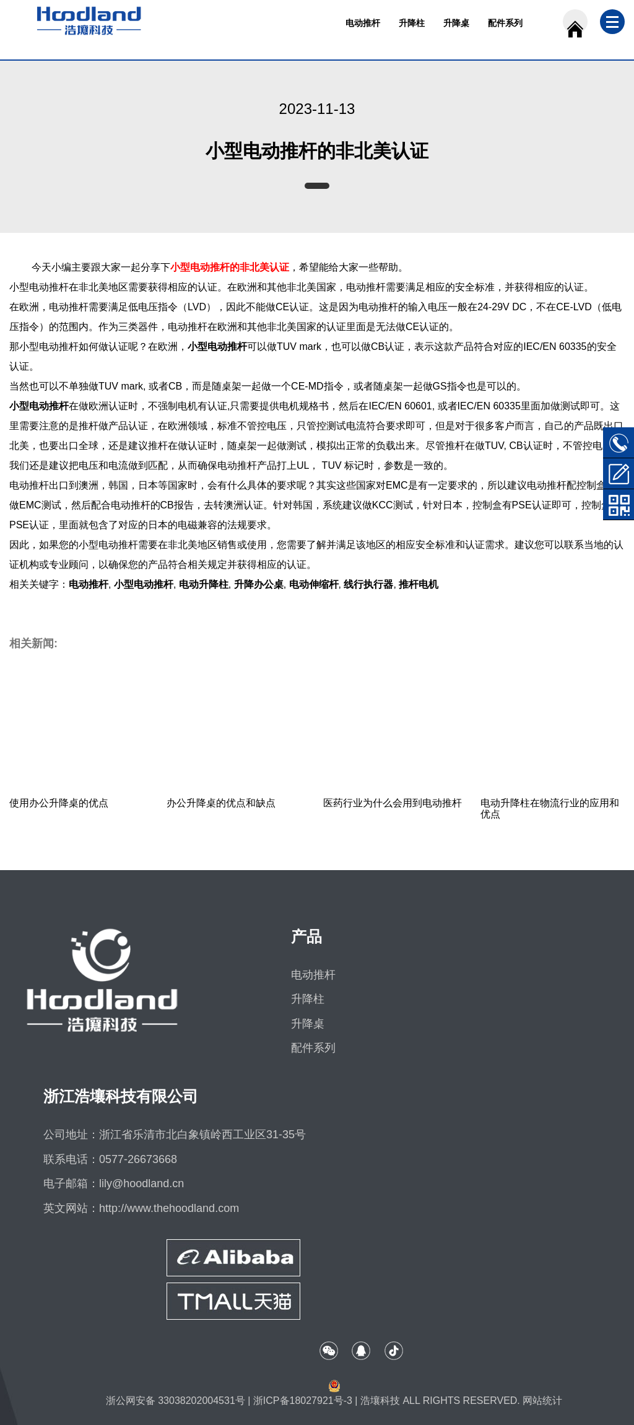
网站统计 (542, 1400)
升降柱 (412, 23)
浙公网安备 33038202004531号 (175, 1400)
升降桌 (456, 23)
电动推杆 (362, 23)
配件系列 (505, 23)
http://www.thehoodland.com (169, 1208)
